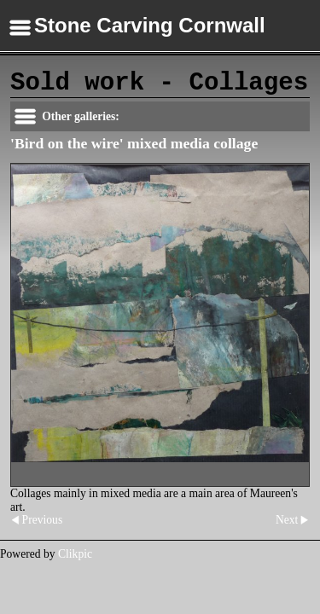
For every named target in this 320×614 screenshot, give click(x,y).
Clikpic (75, 553)
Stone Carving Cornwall (149, 25)
